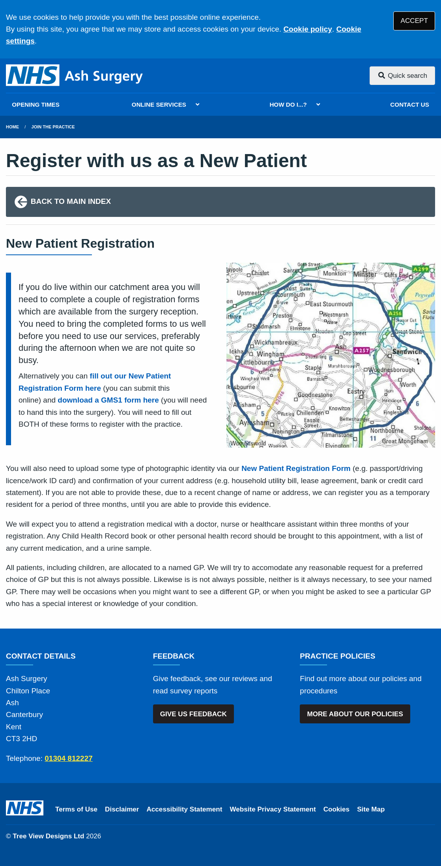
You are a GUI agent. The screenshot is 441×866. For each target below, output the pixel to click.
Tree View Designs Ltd (48, 836)
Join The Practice (53, 126)
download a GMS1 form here (108, 400)
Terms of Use (76, 809)
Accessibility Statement (184, 809)
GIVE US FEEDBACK (193, 714)
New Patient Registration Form (296, 468)
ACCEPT (414, 20)
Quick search (402, 75)
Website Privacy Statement (273, 809)
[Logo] (75, 75)
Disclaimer (122, 809)
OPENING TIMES (36, 104)
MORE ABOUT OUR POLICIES (355, 714)
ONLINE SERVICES (159, 104)
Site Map (371, 809)
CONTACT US (409, 104)
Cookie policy (307, 29)
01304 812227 (69, 758)
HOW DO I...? (288, 104)
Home (12, 126)
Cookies (336, 809)
